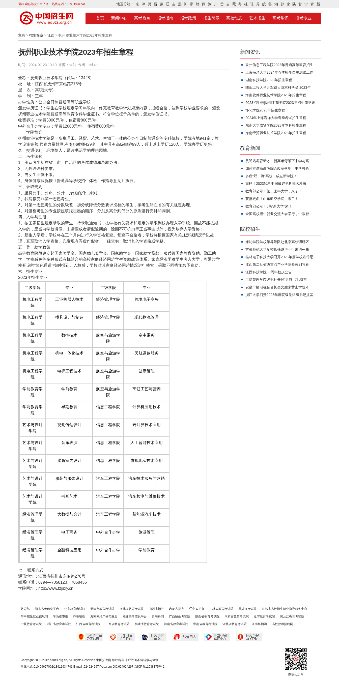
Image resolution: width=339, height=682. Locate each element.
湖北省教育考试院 (234, 624)
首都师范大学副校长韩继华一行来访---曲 (277, 249)
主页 (21, 35)
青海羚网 (158, 616)
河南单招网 (259, 624)
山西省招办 (156, 609)
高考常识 (280, 18)
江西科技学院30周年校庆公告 (268, 272)
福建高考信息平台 (135, 616)
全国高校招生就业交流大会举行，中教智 (277, 214)
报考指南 (165, 18)
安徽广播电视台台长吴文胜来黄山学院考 (277, 287)
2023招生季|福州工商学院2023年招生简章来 (280, 103)
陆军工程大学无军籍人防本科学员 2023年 (278, 87)
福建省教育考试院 (147, 624)
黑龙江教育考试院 (292, 616)
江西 (50, 35)
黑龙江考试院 (248, 609)
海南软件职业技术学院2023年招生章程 (275, 95)
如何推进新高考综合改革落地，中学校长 (277, 168)
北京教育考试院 (74, 609)
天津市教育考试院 (102, 609)
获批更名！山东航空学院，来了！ (271, 199)
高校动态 (234, 18)
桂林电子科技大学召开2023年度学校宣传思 (279, 257)
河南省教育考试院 (176, 624)
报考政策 (188, 18)
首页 (100, 18)
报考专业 (303, 18)
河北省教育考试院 (132, 609)
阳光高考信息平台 (47, 609)
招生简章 (211, 18)
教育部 (25, 609)
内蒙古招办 (176, 609)
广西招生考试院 (179, 616)
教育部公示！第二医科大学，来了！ (273, 191)
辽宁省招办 (196, 609)
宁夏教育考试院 (31, 624)
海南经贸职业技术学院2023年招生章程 (275, 133)
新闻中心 (119, 18)
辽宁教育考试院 (264, 616)
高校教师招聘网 (282, 624)
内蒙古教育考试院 (236, 616)
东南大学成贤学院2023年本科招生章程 (275, 125)
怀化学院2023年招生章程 (265, 110)
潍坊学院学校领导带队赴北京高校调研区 (277, 242)
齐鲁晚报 (79, 616)
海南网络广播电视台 (104, 616)
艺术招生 (257, 18)
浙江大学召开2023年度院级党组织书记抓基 (279, 295)
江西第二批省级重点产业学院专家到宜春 (277, 264)
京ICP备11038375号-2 (149, 666)
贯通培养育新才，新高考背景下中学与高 (277, 161)
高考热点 (142, 18)
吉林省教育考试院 (221, 609)
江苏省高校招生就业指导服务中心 (284, 609)
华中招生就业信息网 (34, 616)
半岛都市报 (60, 616)
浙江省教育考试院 (59, 624)
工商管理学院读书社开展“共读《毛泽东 (276, 280)
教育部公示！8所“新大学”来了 (268, 206)
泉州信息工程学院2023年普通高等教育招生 (279, 65)
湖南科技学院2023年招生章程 (268, 80)
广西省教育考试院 (117, 624)
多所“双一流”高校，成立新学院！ (271, 176)
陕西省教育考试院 (207, 616)
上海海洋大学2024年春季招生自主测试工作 (279, 72)
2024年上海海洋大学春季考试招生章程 (275, 118)
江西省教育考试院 (88, 624)
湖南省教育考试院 (205, 624)
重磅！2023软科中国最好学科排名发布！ (277, 184)
